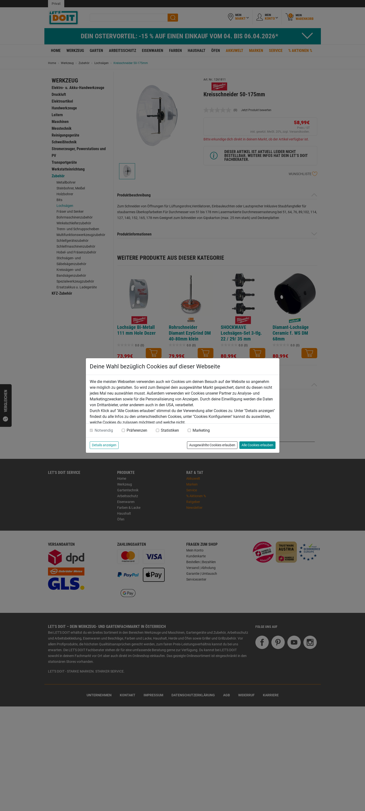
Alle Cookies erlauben (257, 445)
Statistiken (170, 430)
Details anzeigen (104, 445)
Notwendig (104, 430)
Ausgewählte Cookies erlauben (212, 445)
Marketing (201, 430)
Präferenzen (137, 430)
